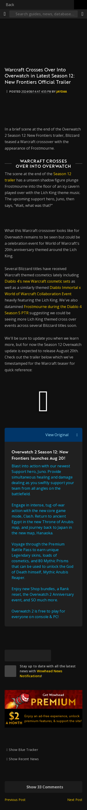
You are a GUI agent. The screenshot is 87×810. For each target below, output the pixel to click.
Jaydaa (61, 92)
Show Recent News (24, 759)
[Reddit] (33, 655)
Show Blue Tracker (23, 749)
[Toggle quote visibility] (77, 434)
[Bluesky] (10, 655)
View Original (56, 434)
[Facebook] (22, 655)
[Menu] (4, 14)
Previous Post (15, 799)
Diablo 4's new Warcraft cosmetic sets (37, 281)
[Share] (82, 14)
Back (10, 4)
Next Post (74, 799)
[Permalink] (45, 655)
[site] (10, 671)
